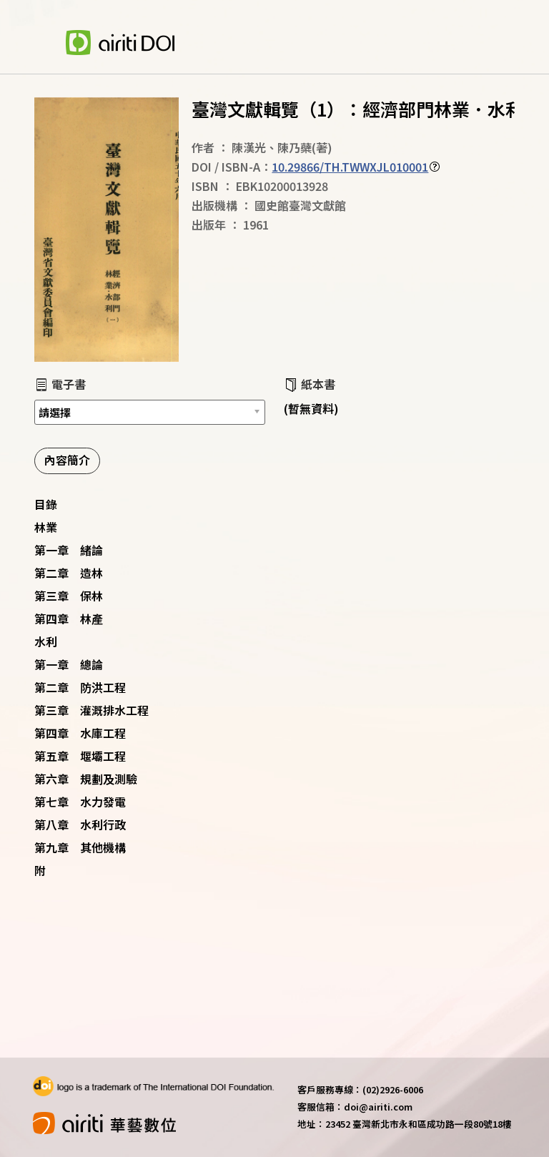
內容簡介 (67, 459)
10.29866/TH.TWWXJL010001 (350, 166)
